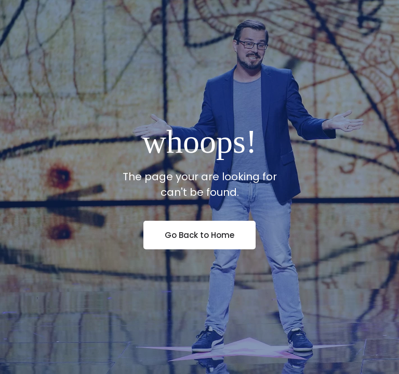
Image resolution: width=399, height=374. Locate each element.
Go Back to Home (199, 235)
